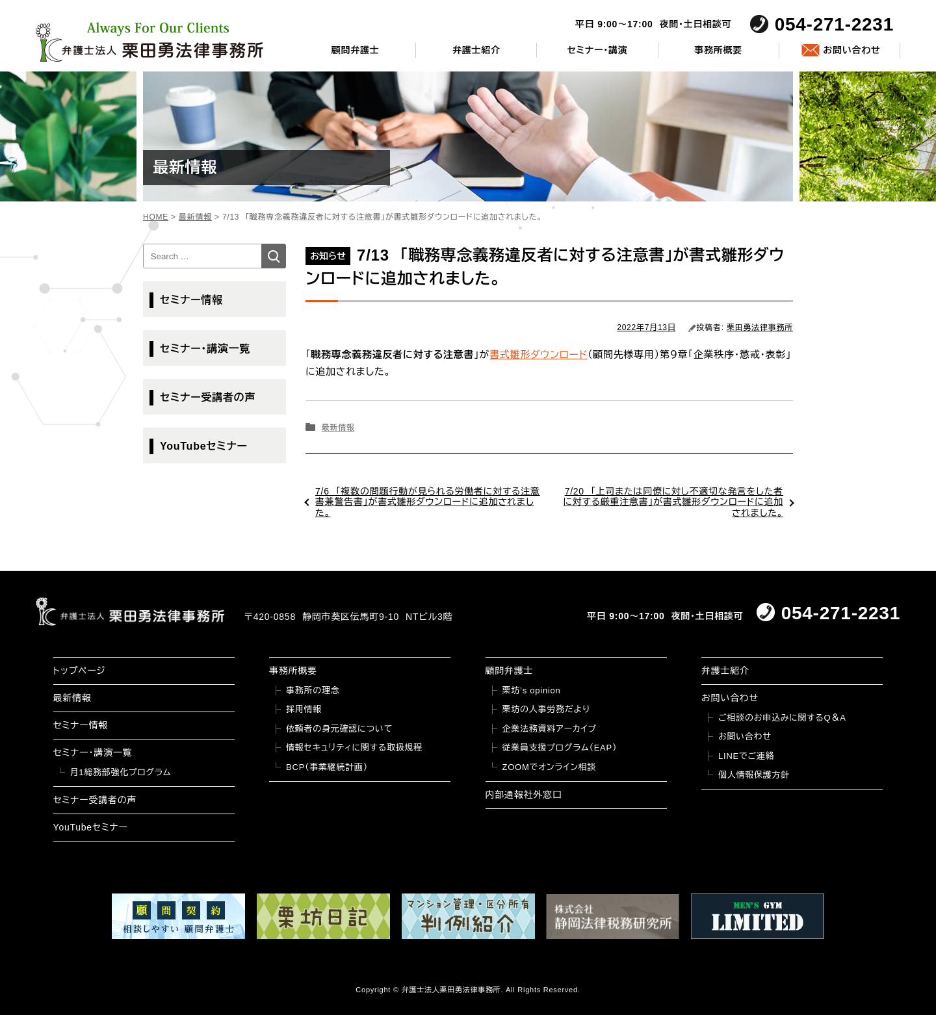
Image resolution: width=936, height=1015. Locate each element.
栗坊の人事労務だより (546, 709)
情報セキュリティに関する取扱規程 (354, 747)
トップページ (79, 670)
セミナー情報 (191, 299)
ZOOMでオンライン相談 (549, 767)
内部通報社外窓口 (524, 795)
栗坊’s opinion (531, 690)
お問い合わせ (851, 50)
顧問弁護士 (356, 50)
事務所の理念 (313, 690)
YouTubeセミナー (204, 446)
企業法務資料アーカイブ (549, 729)
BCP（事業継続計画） (327, 767)
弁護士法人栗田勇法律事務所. (453, 990)
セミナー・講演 (597, 50)
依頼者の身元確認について (339, 729)
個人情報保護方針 (754, 775)
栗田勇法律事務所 (760, 327)
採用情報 (304, 709)
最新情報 (338, 427)
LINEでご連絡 (746, 756)
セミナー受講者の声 (207, 397)
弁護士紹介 (476, 50)
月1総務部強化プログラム (121, 772)
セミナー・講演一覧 (205, 348)
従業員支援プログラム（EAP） (560, 747)
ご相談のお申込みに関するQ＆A (782, 718)
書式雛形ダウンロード (538, 354)
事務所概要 (718, 50)
